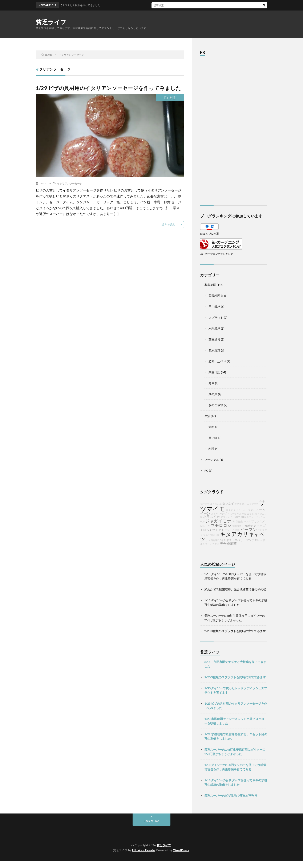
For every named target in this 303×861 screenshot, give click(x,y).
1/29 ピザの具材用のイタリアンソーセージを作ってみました (108, 88)
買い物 (213, 438)
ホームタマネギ (250, 503)
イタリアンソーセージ (69, 183)
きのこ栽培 (216, 405)
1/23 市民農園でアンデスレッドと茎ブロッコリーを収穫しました (235, 721)
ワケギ (222, 513)
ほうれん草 (216, 503)
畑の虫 (213, 394)
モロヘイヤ (207, 530)
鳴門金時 (240, 517)
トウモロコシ (218, 525)
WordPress (181, 850)
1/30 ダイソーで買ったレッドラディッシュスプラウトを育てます (235, 690)
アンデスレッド (255, 540)
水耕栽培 (214, 328)
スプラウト (216, 317)
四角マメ (230, 510)
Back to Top (151, 821)
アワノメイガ (227, 517)
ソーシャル (211, 459)
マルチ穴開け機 (211, 535)
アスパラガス (234, 513)
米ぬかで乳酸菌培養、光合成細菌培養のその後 (235, 589)
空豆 (244, 513)
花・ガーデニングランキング (216, 253)
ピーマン (248, 529)
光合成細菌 (228, 543)
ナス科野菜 (212, 540)
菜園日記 (214, 372)
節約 (211, 427)
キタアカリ (234, 534)
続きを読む (168, 224)
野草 (211, 383)
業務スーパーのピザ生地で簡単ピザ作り (230, 795)
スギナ (251, 510)
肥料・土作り (217, 361)
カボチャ (250, 525)
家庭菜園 (210, 285)
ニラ (249, 513)
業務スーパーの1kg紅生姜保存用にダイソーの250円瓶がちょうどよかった (234, 752)
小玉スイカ (211, 517)
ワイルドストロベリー (232, 540)
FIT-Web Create (143, 850)
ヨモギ (215, 544)
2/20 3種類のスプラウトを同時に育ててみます (235, 631)
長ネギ (238, 503)
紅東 (254, 513)
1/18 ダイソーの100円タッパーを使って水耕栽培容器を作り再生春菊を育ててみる (235, 767)
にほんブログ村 (209, 233)
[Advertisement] (231, 133)
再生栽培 (214, 306)
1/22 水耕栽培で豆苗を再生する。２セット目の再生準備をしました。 (235, 736)
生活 (207, 416)
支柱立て (204, 503)
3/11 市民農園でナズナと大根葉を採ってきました (235, 664)
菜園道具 (214, 339)
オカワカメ (206, 544)
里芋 (237, 530)
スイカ (214, 513)
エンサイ (229, 530)
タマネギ (228, 503)
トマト (219, 530)
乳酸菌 (239, 521)
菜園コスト (238, 525)
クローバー (241, 510)
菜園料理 (214, 295)
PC (206, 470)
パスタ (247, 521)
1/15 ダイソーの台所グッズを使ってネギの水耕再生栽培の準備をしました (235, 782)
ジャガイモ (215, 520)
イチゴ (261, 525)
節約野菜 (214, 350)
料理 (172, 97)
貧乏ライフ (51, 22)
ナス (231, 520)
